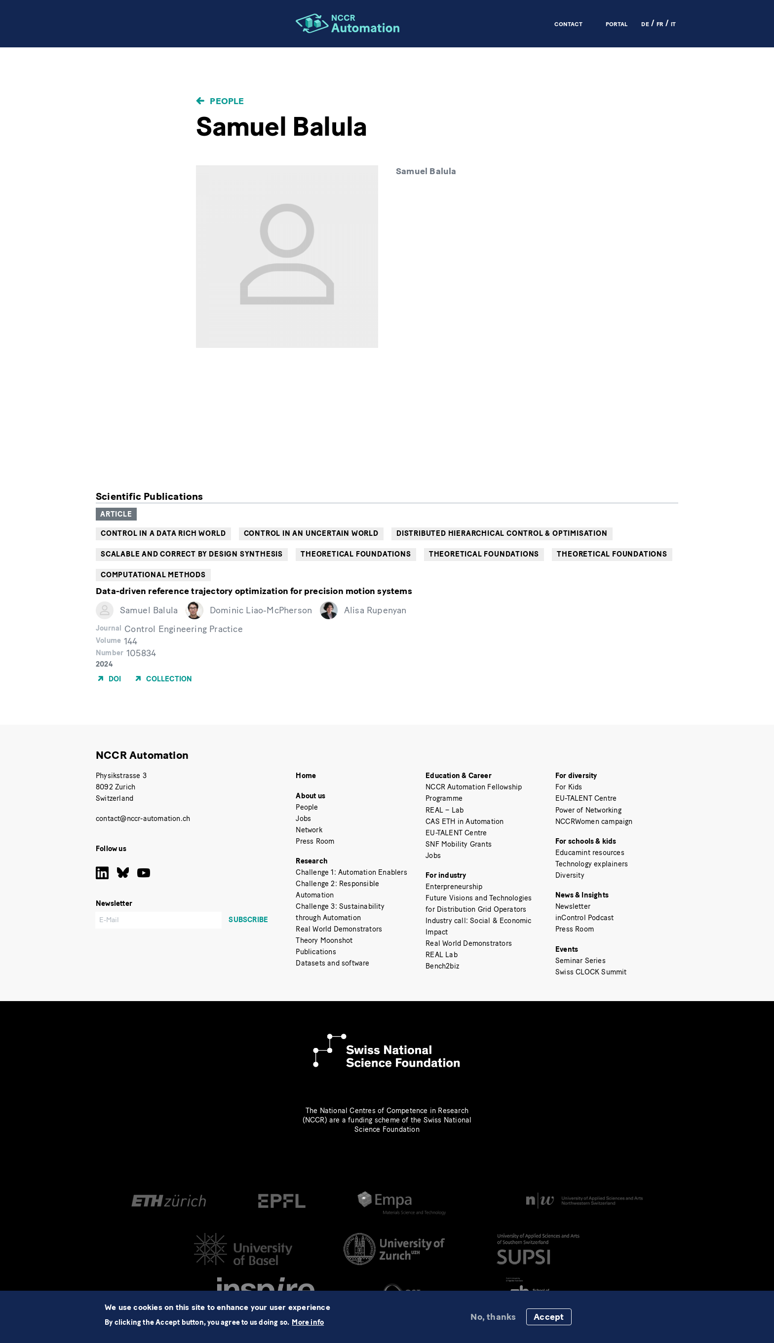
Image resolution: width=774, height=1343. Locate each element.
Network (309, 829)
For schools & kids (586, 841)
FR (660, 23)
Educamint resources (589, 852)
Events (566, 949)
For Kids (568, 787)
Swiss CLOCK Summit (591, 972)
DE (645, 23)
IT (673, 23)
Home (306, 775)
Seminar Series (580, 960)
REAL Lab (442, 954)
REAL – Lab (445, 810)
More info (308, 1322)
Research (312, 861)
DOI (115, 678)
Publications (316, 951)
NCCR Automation (142, 754)
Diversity (569, 875)
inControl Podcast (584, 917)
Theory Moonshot (324, 940)
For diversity (576, 775)
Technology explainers (591, 863)
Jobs (303, 818)
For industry (446, 875)
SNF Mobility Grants (459, 844)
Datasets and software (332, 963)
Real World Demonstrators (339, 929)
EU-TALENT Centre (456, 832)
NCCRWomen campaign (594, 821)
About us (310, 795)
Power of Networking (588, 810)
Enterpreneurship (454, 886)
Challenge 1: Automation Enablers (351, 872)
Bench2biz (442, 966)
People (227, 101)
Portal (616, 23)
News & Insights (582, 895)
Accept (549, 1316)
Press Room (315, 841)
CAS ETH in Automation (464, 821)
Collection (169, 678)
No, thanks (493, 1316)
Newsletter (572, 906)
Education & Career (459, 775)
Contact (568, 23)
